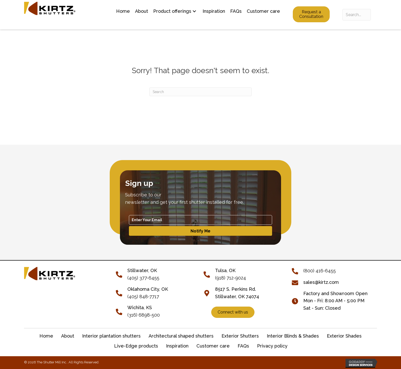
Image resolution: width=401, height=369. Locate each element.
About (67, 336)
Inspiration (177, 346)
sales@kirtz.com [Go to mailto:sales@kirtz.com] (321, 282)
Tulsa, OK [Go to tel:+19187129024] (225, 270)
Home (46, 336)
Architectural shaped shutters (181, 336)
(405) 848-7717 (143, 296)
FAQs (243, 346)
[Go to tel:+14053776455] (121, 274)
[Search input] (356, 14)
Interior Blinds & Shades (293, 336)
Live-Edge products (136, 346)
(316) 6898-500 (143, 315)
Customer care (213, 346)
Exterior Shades (344, 336)
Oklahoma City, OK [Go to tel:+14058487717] (147, 289)
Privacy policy (272, 346)
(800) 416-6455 (319, 270)
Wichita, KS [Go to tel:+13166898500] (139, 307)
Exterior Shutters (240, 336)
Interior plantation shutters (111, 336)
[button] (194, 11)
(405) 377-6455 (143, 278)
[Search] (200, 91)
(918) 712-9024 (230, 278)
